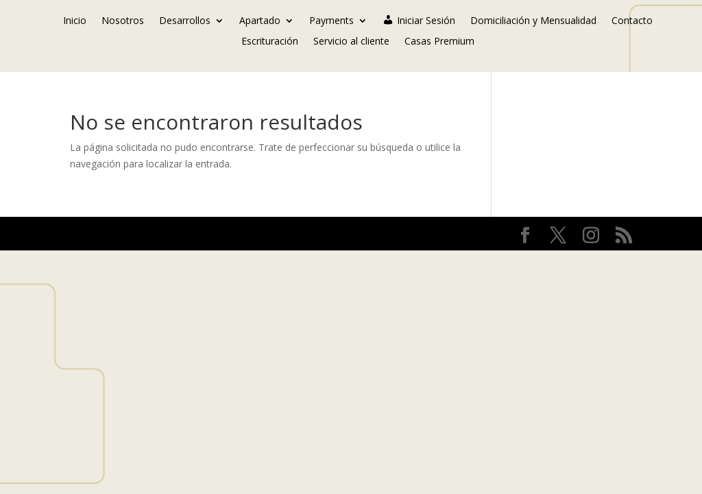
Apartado (259, 21)
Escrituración (269, 41)
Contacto (632, 21)
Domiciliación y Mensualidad (533, 21)
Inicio (74, 21)
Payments (331, 21)
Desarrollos (184, 21)
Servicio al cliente (351, 41)
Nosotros (122, 21)
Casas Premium (439, 41)
